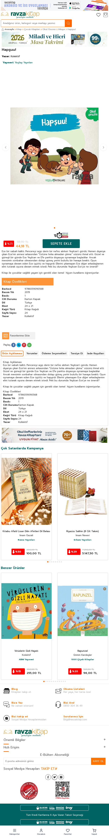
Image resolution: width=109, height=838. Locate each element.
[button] (54, 227)
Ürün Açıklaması (12, 353)
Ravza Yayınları (26, 540)
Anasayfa (8, 29)
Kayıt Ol (98, 761)
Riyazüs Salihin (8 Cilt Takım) (82, 531)
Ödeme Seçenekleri (54, 353)
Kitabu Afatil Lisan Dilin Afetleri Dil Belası (26, 531)
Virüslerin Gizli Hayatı (26, 651)
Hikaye (61, 29)
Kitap (19, 29)
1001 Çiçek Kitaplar (82, 659)
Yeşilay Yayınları (18, 62)
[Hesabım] (91, 15)
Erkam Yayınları (82, 540)
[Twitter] (54, 777)
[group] (54, 146)
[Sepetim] (105, 15)
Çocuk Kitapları (32, 29)
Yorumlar (32, 353)
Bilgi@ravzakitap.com (75, 719)
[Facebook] (48, 777)
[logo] (20, 15)
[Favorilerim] (98, 15)
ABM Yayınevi (26, 659)
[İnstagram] (61, 777)
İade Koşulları (95, 353)
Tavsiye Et (77, 353)
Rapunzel (82, 651)
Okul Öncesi (49, 29)
